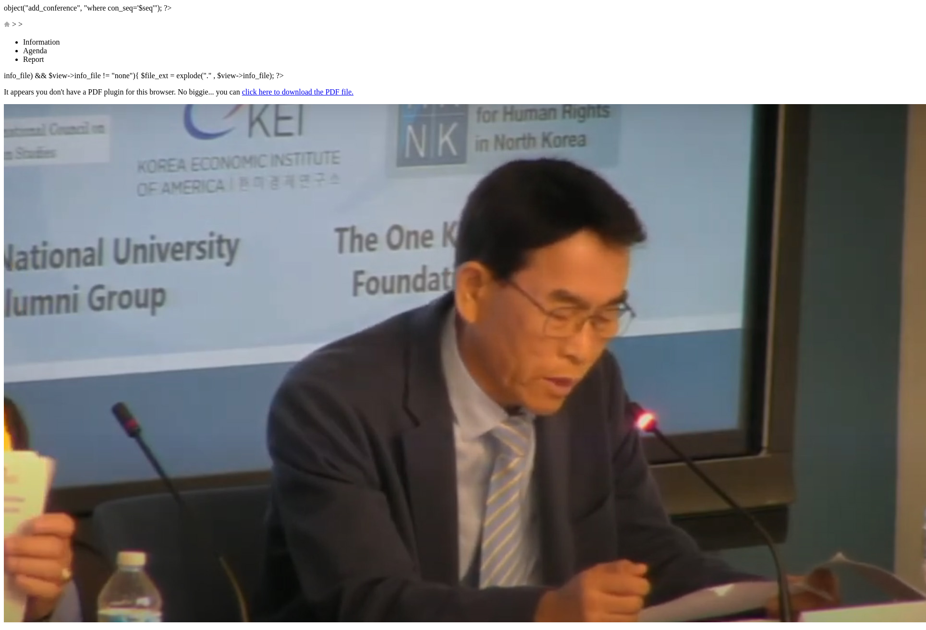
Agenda (35, 51)
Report (33, 59)
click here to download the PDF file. (297, 92)
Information (41, 42)
